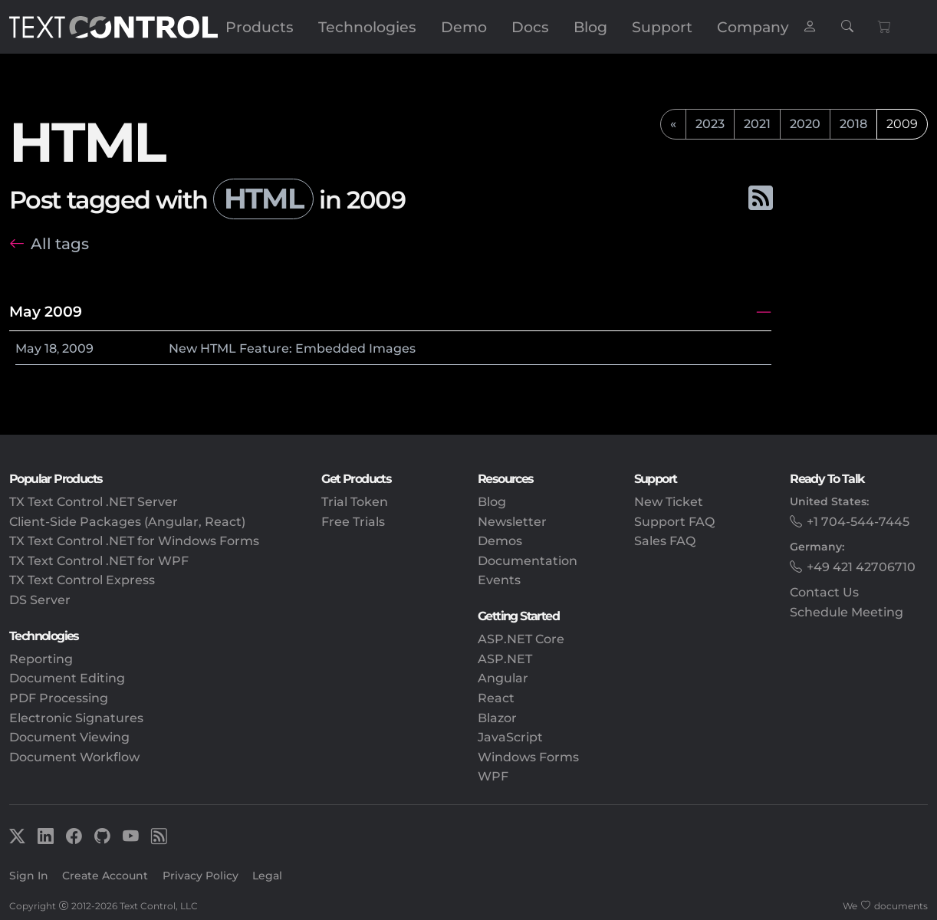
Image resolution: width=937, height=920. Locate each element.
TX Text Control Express (82, 580)
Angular (503, 678)
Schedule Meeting (846, 612)
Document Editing (67, 678)
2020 (805, 124)
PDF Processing (58, 698)
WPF (493, 776)
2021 (757, 124)
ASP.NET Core (521, 639)
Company (753, 27)
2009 (78, 348)
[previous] (673, 124)
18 (50, 348)
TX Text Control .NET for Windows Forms (134, 541)
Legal (267, 875)
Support (662, 27)
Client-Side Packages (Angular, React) (127, 521)
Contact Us (824, 592)
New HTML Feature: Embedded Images (292, 348)
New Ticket (668, 502)
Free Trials (353, 521)
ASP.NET (505, 659)
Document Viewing (69, 737)
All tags (60, 243)
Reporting (41, 659)
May (28, 348)
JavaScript (510, 737)
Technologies (367, 27)
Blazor (497, 718)
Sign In (28, 875)
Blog (590, 27)
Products (259, 27)
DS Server (40, 600)
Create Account (105, 875)
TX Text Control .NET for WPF (99, 561)
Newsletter (512, 521)
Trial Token (354, 502)
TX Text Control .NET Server (93, 502)
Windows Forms (528, 757)
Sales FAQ (664, 541)
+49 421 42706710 (861, 567)
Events (499, 580)
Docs (530, 27)
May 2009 (45, 311)
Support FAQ (674, 521)
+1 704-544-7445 (858, 521)
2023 (710, 124)
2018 (853, 124)
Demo (464, 27)
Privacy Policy (200, 875)
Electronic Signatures (76, 718)
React (496, 698)
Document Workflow (74, 757)
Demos (500, 541)
